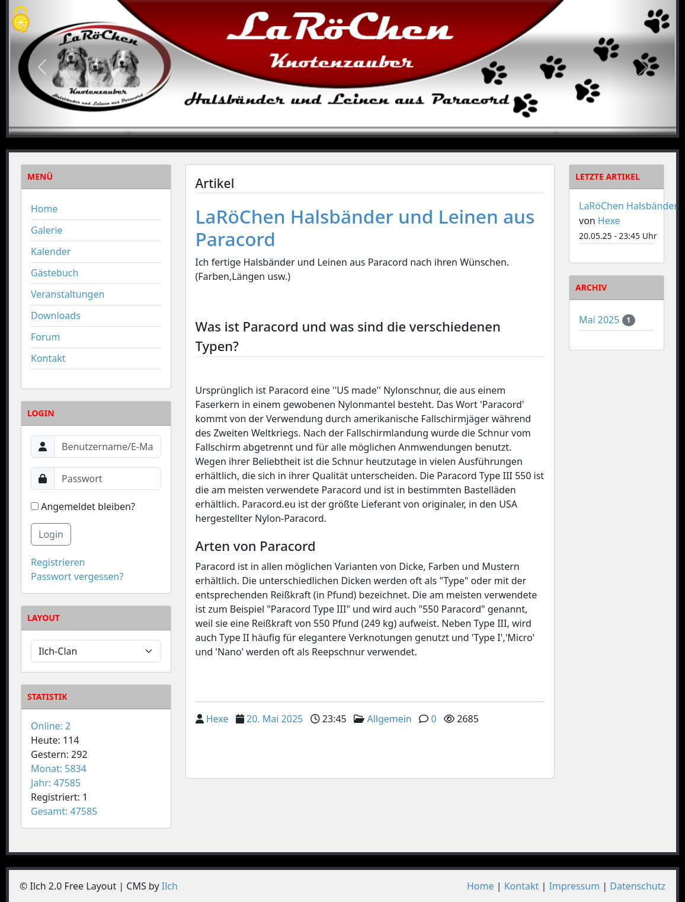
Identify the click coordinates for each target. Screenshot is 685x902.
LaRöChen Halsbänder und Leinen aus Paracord (365, 227)
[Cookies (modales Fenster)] (20, 20)
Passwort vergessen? (77, 576)
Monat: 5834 (59, 768)
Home (44, 208)
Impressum (574, 886)
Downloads (56, 315)
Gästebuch (54, 272)
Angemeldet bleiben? (83, 506)
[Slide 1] (321, 125)
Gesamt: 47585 (64, 811)
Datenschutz (637, 886)
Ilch (170, 886)
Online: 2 (51, 725)
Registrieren (58, 562)
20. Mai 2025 (275, 718)
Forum (45, 336)
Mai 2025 (600, 319)
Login (51, 534)
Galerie (47, 230)
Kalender (51, 251)
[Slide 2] (342, 125)
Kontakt (48, 358)
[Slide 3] (364, 125)
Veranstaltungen (67, 294)
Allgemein (389, 718)
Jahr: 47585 (56, 782)
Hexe (217, 718)
